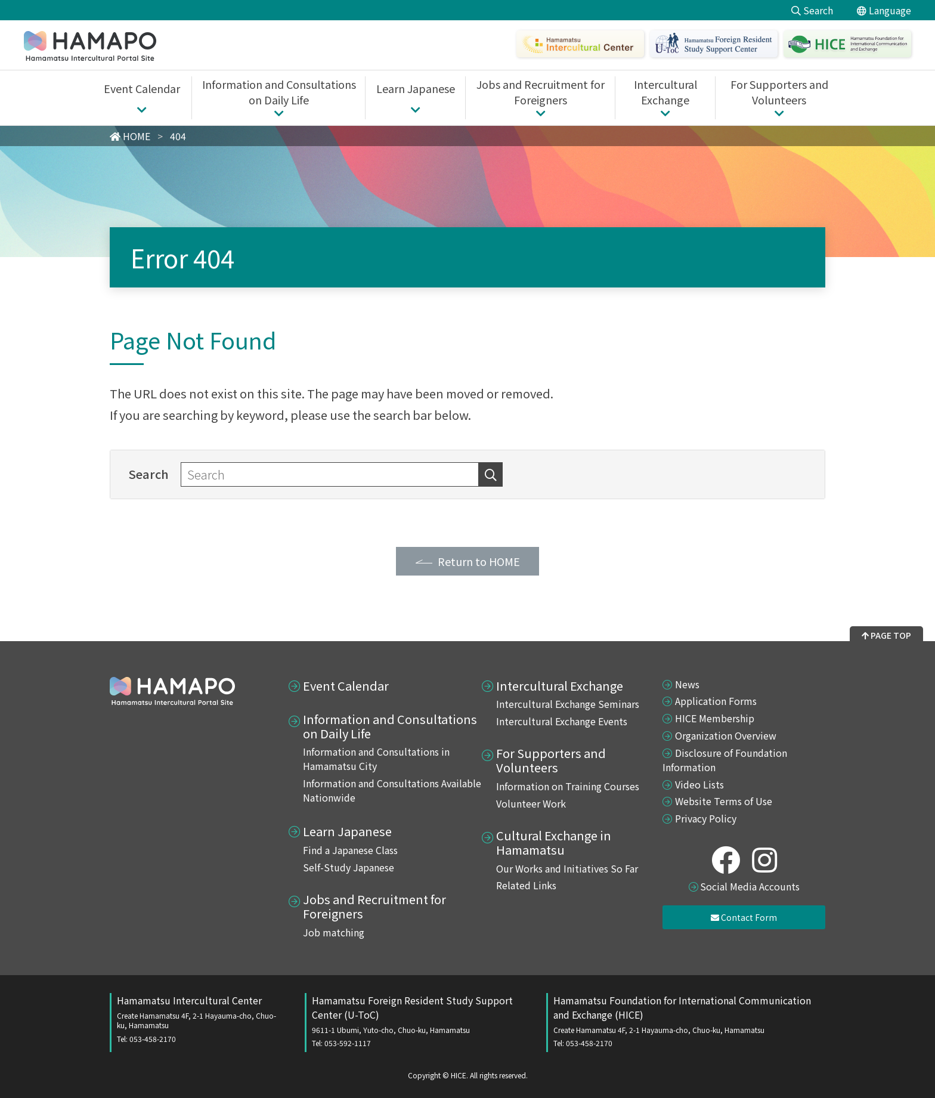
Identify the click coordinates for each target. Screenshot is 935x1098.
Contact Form (744, 917)
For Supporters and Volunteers (551, 760)
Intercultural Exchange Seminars (567, 704)
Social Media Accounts (750, 886)
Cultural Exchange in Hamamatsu (553, 842)
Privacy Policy (705, 818)
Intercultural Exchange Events (561, 721)
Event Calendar (346, 686)
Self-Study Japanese (348, 867)
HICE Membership (714, 718)
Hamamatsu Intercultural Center (199, 1018)
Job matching (333, 932)
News (687, 684)
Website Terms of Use (723, 801)
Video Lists (699, 784)
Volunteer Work (531, 803)
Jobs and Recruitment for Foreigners (374, 906)
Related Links (526, 885)
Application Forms (716, 701)
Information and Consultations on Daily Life (390, 726)
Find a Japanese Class (350, 850)
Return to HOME (479, 561)
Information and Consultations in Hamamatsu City (376, 758)
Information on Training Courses (567, 786)
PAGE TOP (886, 635)
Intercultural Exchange (559, 686)
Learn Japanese (347, 831)
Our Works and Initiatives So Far (567, 868)
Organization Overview (725, 735)
